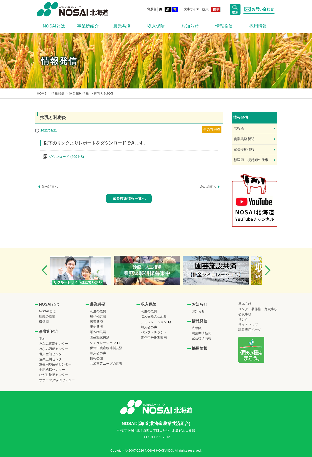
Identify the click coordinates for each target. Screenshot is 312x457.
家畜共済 (96, 321)
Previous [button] (44, 270)
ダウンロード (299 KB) (66, 157)
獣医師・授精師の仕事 (251, 160)
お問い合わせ (258, 9)
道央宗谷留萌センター (55, 364)
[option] (85, 270)
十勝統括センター (52, 369)
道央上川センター (52, 359)
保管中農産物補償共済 (106, 348)
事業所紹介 (88, 26)
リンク (243, 319)
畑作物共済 (98, 332)
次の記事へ (208, 187)
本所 (42, 338)
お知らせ (190, 26)
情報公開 (96, 358)
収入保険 (156, 26)
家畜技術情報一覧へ (129, 199)
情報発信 (224, 26)
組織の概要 (47, 316)
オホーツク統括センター (57, 380)
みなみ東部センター (53, 343)
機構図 (44, 321)
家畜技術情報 (244, 149)
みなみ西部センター (53, 349)
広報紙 (239, 128)
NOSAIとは (54, 26)
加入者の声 (98, 353)
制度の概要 (98, 311)
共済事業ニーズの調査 (106, 363)
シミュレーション (103, 343)
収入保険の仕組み (154, 316)
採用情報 (258, 26)
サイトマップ (248, 324)
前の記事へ (50, 187)
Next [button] (267, 270)
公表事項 (244, 314)
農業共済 (122, 26)
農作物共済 (98, 316)
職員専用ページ (249, 330)
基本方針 (244, 304)
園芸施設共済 (99, 337)
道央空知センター (52, 354)
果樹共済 (96, 327)
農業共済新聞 (244, 139)
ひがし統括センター (53, 375)
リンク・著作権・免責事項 (257, 309)
